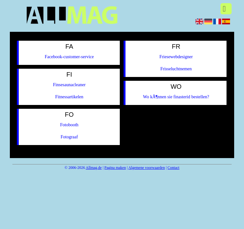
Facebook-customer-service (69, 56)
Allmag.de (94, 167)
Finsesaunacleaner (69, 84)
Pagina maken (115, 167)
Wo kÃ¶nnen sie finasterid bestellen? (176, 96)
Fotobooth (69, 124)
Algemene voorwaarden (146, 167)
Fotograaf (69, 137)
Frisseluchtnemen (176, 68)
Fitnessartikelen (69, 96)
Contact (173, 167)
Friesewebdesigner (176, 56)
